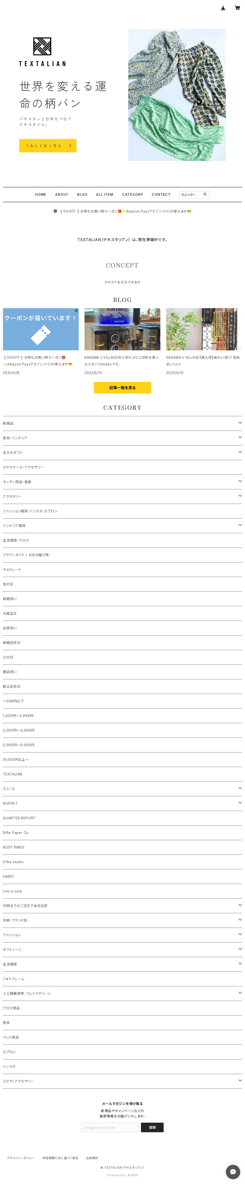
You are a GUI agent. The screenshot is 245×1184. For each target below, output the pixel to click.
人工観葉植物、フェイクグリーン (26, 993)
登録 (152, 1127)
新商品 (8, 423)
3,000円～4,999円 (18, 730)
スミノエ (9, 789)
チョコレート (12, 569)
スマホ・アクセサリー (18, 1081)
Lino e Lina (12, 891)
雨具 (6, 1023)
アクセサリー (12, 496)
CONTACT (161, 194)
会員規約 (92, 1158)
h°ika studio (13, 862)
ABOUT (61, 194)
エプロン (9, 1052)
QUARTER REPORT (19, 818)
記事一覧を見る (122, 387)
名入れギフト (13, 452)
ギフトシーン (12, 949)
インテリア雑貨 (14, 526)
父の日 (8, 657)
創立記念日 (12, 686)
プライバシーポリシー (21, 1158)
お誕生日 (10, 613)
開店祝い (10, 672)
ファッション (12, 935)
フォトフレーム (13, 979)
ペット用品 (11, 1037)
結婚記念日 (12, 643)
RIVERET (10, 803)
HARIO (8, 876)
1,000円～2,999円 (18, 716)
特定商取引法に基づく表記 (60, 1158)
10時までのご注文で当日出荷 (25, 906)
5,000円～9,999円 (18, 745)
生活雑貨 (10, 964)
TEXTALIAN (12, 774)
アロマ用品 (11, 1008)
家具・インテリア (15, 438)
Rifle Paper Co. (16, 833)
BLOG (82, 194)
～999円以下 (13, 701)
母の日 (8, 584)
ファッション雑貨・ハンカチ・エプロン (30, 511)
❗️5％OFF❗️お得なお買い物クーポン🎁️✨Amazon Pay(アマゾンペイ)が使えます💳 (122, 211)
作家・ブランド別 (15, 920)
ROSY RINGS (14, 847)
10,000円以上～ (16, 759)
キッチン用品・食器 (17, 482)
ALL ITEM (104, 194)
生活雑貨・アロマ (16, 540)
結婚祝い (10, 599)
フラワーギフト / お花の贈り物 (26, 555)
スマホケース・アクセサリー (23, 467)
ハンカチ (9, 1066)
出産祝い (10, 628)
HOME (40, 194)
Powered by (122, 1175)
